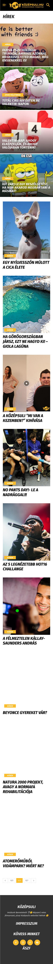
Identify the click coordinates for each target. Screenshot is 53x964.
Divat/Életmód (12, 95)
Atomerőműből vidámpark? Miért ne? (23, 863)
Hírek (8, 44)
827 (26, 880)
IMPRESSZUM (26, 923)
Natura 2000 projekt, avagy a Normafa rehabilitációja (23, 787)
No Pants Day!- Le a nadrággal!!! (20, 492)
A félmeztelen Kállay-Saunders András (24, 641)
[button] (48, 5)
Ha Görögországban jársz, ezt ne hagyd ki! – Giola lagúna (25, 341)
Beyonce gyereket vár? (25, 712)
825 (11, 880)
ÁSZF (26, 948)
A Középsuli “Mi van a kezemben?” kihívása (23, 418)
